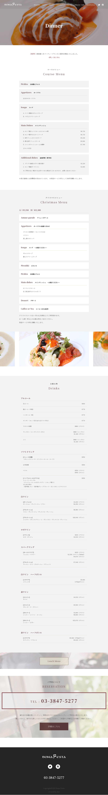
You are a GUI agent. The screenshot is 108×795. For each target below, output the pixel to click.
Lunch (44, 5)
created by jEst (54, 792)
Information (60, 5)
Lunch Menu (54, 661)
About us (37, 5)
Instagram (103, 5)
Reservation (91, 5)
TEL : (54, 701)
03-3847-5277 (54, 777)
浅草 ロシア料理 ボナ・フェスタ (54, 756)
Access (69, 5)
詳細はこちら (54, 726)
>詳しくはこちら (54, 57)
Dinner (51, 5)
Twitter (99, 5)
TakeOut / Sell (79, 5)
